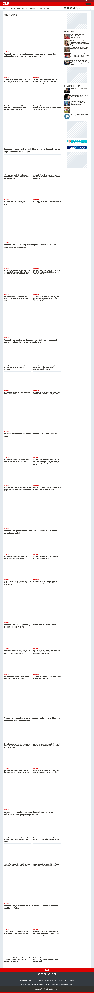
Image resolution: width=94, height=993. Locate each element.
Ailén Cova (39, 8)
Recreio (66, 980)
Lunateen (63, 977)
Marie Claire (38, 977)
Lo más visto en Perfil (72, 86)
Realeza (29, 4)
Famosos (18, 4)
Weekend (50, 977)
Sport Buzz (60, 980)
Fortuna (45, 977)
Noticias (12, 4)
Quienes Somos (32, 984)
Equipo (53, 984)
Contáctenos (40, 984)
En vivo (88, 4)
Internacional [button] (39, 4)
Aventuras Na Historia (43, 980)
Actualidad (23, 4)
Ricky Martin (12, 8)
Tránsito (71, 984)
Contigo (34, 980)
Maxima (72, 980)
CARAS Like (48, 4)
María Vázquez (25, 8)
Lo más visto (69, 31)
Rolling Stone (53, 980)
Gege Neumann (46, 8)
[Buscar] (82, 8)
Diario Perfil (26, 977)
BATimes (69, 977)
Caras (29, 980)
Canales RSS (24, 984)
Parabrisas (57, 977)
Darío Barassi (32, 8)
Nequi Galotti (5, 8)
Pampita (18, 8)
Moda (33, 4)
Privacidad (47, 984)
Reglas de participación (62, 984)
